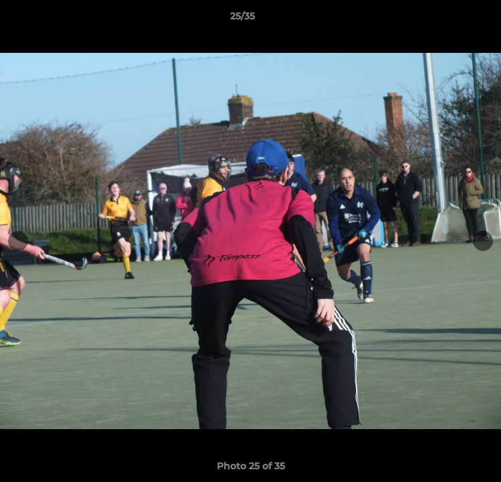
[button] (453, 19)
